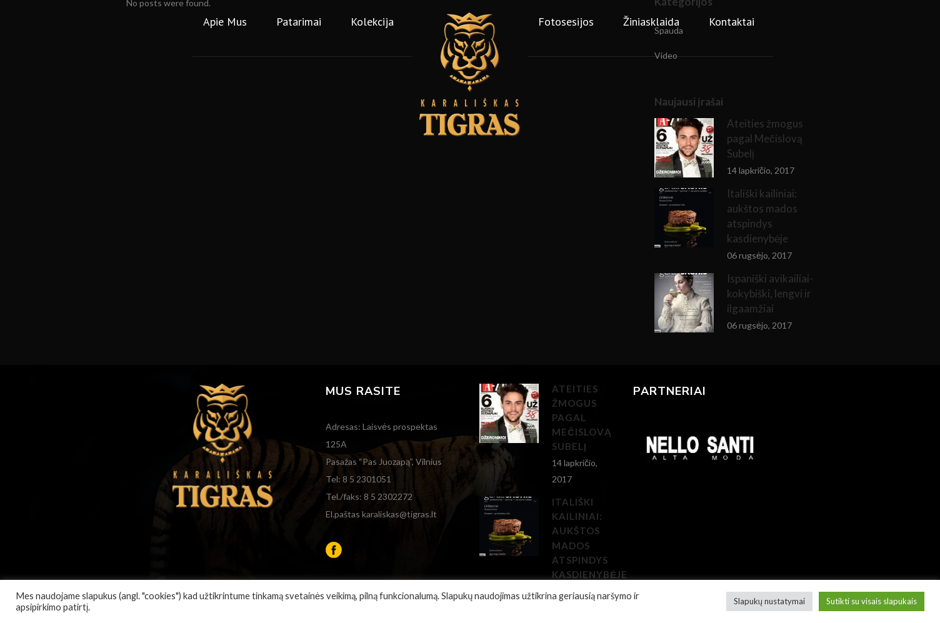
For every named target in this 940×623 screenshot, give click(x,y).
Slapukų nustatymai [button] (769, 601)
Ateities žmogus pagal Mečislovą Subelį (582, 417)
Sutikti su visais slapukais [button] (871, 601)
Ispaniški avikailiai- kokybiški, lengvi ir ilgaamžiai (770, 293)
